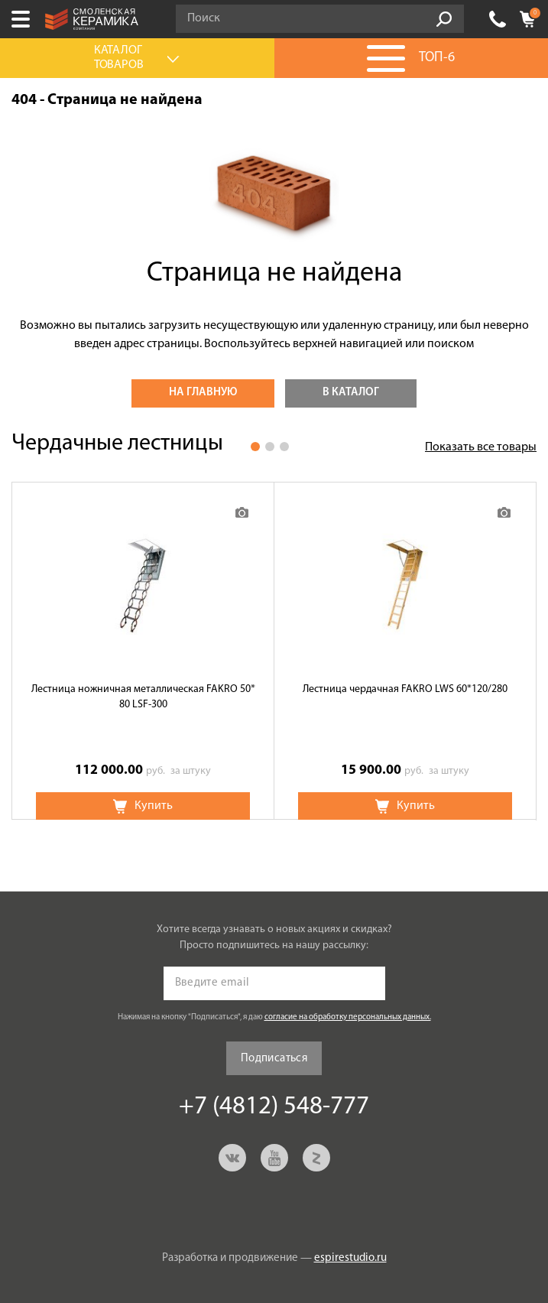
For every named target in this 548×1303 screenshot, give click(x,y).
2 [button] (269, 446)
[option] (143, 651)
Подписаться (274, 1058)
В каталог (351, 392)
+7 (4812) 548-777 (497, 19)
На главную (203, 392)
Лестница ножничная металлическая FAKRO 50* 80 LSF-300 (143, 697)
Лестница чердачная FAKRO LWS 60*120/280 (405, 689)
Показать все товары (481, 447)
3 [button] (284, 446)
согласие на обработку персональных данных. (347, 1017)
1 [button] (255, 446)
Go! (444, 19)
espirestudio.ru (350, 1258)
